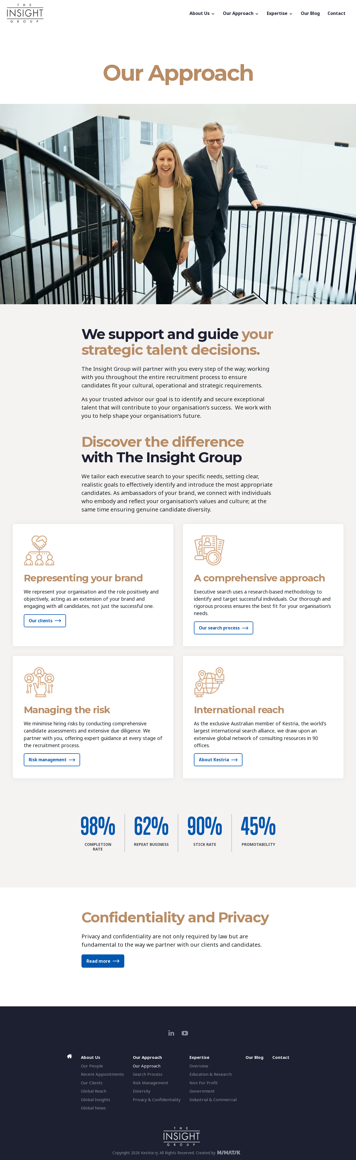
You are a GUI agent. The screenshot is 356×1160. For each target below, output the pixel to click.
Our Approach (146, 1066)
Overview (198, 1066)
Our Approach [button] (241, 13)
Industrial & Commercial (213, 1099)
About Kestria (214, 759)
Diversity (142, 1091)
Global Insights (95, 1099)
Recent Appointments (102, 1074)
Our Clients (91, 1082)
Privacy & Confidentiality (157, 1099)
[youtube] (184, 1033)
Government (202, 1091)
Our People (92, 1066)
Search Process (147, 1074)
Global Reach (93, 1091)
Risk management (48, 759)
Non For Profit (203, 1082)
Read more (98, 961)
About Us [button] (202, 13)
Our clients (40, 620)
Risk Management (150, 1082)
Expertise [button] (280, 13)
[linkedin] (171, 1033)
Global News (93, 1108)
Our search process (219, 628)
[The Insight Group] (96, 13)
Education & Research (210, 1074)
